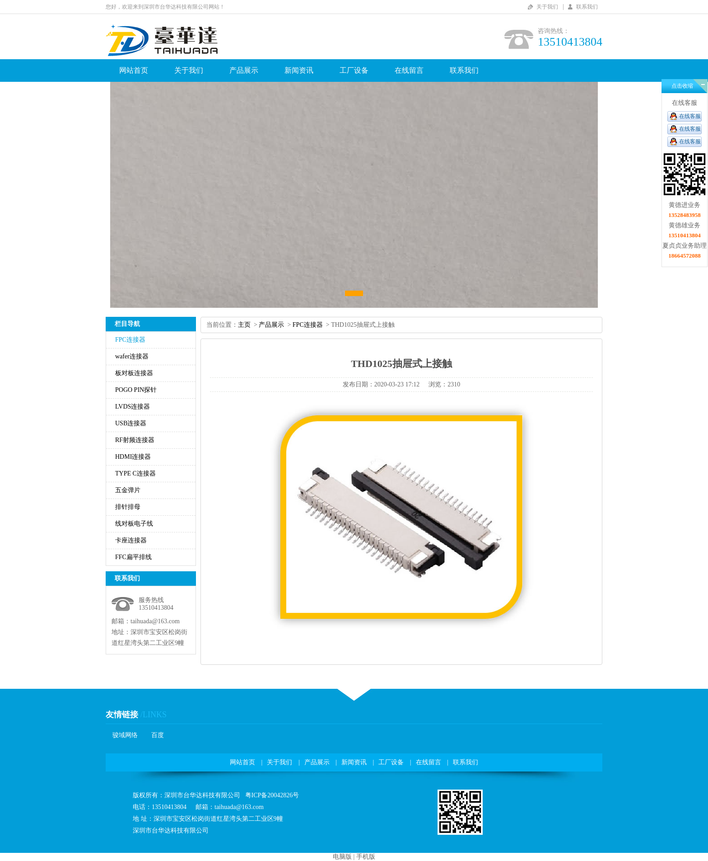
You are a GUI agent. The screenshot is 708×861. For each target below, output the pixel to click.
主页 (244, 324)
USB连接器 (130, 423)
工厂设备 (354, 70)
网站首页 (133, 70)
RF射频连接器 (134, 440)
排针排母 (127, 506)
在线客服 (690, 116)
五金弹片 (127, 490)
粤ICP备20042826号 (272, 795)
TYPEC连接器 (135, 473)
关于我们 (547, 7)
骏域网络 (125, 735)
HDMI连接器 (133, 456)
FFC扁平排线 (133, 557)
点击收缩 (682, 86)
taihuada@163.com (155, 621)
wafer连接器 (132, 356)
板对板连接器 (134, 373)
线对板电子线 (134, 523)
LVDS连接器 (132, 406)
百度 (157, 735)
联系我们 (587, 7)
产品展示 (243, 70)
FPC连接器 (130, 339)
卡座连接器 (131, 540)
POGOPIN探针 (136, 389)
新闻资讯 (298, 70)
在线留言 (409, 70)
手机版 (365, 856)
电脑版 (342, 856)
